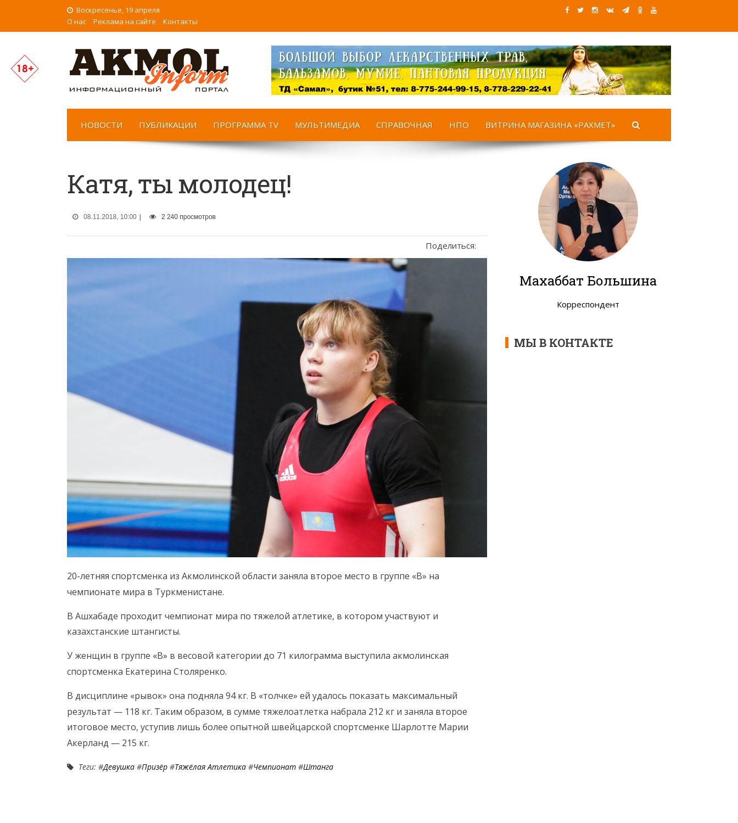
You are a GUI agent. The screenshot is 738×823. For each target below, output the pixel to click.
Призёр (154, 767)
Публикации (168, 124)
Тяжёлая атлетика (210, 767)
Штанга (318, 767)
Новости (101, 124)
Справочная (404, 124)
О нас (76, 21)
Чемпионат (274, 767)
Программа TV (245, 124)
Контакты (180, 21)
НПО (459, 124)
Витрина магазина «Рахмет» (550, 124)
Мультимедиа (327, 124)
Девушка (119, 767)
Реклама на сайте (124, 21)
